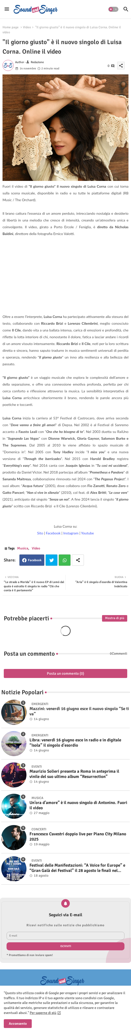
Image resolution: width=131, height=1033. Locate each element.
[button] (113, 9)
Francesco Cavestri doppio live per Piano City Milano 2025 (77, 837)
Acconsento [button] (18, 1023)
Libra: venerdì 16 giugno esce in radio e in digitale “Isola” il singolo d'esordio (75, 743)
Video (27, 27)
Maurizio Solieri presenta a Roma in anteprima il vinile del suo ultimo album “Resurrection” (74, 774)
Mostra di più (114, 618)
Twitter (51, 560)
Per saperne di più (43, 1013)
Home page (11, 27)
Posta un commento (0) (65, 673)
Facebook (35, 560)
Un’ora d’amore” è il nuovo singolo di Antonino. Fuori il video (78, 805)
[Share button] (78, 560)
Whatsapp (65, 560)
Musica (22, 548)
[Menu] (7, 9)
